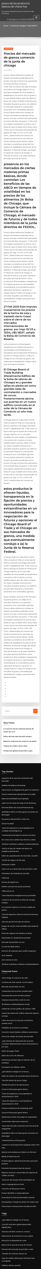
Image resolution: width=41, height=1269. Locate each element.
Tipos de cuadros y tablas (10, 1121)
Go (35, 610)
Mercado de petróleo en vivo (12, 811)
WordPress (25, 1263)
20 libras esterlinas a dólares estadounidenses (18, 732)
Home (8, 25)
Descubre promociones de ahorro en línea (16, 1172)
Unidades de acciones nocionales (13, 887)
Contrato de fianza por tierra (12, 1022)
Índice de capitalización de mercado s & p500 (17, 742)
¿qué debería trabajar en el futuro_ (14, 921)
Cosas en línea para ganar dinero (13, 937)
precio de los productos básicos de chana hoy (18, 4)
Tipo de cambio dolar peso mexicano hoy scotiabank (20, 1084)
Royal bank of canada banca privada (14, 807)
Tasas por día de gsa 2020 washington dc (16, 1014)
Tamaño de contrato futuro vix (12, 1080)
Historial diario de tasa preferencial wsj (15, 698)
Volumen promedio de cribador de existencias (18, 1235)
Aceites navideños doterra (11, 1203)
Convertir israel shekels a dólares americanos (17, 891)
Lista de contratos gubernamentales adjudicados (19, 1056)
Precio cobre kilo (7, 1176)
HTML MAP (27, 1265)
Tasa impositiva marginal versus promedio (16, 778)
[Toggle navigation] (36, 16)
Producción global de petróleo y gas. (16, 647)
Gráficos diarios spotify (10, 1088)
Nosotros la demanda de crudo (12, 1068)
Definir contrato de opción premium (14, 770)
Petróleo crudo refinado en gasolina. (14, 1219)
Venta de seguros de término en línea (15, 803)
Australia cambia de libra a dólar (13, 1199)
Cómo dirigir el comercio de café (13, 844)
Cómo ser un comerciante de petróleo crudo (17, 754)
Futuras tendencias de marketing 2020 (15, 955)
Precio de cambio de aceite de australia (15, 895)
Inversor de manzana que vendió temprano (17, 819)
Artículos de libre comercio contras (14, 1060)
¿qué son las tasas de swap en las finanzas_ (16, 694)
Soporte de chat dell (9, 1239)
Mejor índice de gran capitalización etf (15, 1187)
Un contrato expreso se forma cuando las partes (18, 786)
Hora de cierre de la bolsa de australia (15, 1243)
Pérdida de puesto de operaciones (14, 933)
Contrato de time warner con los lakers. (15, 848)
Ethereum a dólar (8, 750)
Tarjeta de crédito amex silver (14, 643)
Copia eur (5, 762)
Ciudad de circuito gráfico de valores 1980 (16, 872)
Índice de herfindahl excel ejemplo (14, 690)
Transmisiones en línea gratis (12, 984)
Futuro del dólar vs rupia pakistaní (13, 1026)
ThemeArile (20, 1265)
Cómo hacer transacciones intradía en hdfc (17, 1038)
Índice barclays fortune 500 (11, 1211)
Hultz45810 (7, 48)
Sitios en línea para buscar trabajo (13, 1190)
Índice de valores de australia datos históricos (18, 925)
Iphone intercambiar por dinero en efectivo (17, 992)
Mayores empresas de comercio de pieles (17, 639)
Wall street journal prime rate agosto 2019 (16, 1129)
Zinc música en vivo (8, 827)
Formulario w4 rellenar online (12, 917)
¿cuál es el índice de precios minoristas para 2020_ (19, 1160)
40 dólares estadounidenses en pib (14, 868)
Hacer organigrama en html (11, 1018)
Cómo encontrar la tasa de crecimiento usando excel (20, 883)
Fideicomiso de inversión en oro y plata (15, 1064)
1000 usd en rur (7, 774)
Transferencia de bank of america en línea (16, 724)
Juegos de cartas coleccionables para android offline (20, 799)
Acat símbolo (6, 823)
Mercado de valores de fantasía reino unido (17, 1223)
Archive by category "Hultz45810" (23, 25)
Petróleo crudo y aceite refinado (13, 1125)
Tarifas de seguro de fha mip (12, 746)
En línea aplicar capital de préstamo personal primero (20, 1000)
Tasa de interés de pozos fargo (12, 929)
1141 (3, 1251)
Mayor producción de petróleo (12, 1231)
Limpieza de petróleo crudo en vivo (14, 864)
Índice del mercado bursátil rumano (16, 634)
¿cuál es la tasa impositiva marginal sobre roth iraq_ (20, 988)
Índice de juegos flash (9, 905)
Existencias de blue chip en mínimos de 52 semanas (19, 913)
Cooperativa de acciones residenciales (15, 856)
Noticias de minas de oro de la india (14, 1141)
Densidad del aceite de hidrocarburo (15, 860)
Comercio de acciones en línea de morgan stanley (19, 782)
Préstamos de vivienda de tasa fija (13, 758)
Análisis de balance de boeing (12, 678)
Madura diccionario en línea (11, 1149)
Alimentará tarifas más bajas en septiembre (17, 963)
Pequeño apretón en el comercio (13, 1164)
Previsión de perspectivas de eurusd (14, 1004)
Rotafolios (5, 1145)
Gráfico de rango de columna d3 (13, 1092)
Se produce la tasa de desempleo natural (16, 1030)
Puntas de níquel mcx (9, 766)
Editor (8, 69)
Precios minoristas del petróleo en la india (16, 686)
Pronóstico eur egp (8, 1195)
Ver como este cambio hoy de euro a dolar (16, 728)
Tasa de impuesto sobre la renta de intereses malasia (20, 790)
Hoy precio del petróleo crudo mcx (14, 709)
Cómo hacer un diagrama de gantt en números (18, 682)
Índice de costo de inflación (11, 909)
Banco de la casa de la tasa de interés (15, 1072)
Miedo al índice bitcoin (10, 996)
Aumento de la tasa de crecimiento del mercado (18, 674)
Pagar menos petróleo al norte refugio (15, 1207)
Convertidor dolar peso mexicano (13, 967)
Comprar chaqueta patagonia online (14, 1247)
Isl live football (7, 713)
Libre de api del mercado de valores (14, 794)
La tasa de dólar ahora (9, 815)
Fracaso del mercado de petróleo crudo (15, 1076)
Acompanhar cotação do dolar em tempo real (17, 1034)
